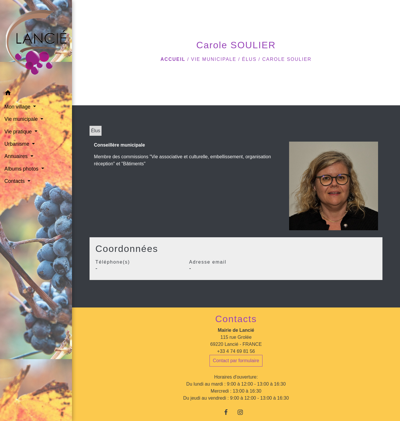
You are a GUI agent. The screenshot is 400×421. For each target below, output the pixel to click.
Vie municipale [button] (21, 119)
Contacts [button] (15, 181)
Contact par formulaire (236, 360)
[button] (36, 94)
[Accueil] (36, 43)
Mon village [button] (18, 107)
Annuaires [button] (16, 156)
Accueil (172, 59)
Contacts (236, 319)
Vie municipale (213, 59)
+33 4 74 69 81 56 (236, 351)
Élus (249, 59)
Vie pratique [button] (18, 132)
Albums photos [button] (22, 169)
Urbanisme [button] (17, 144)
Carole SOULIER (286, 59)
